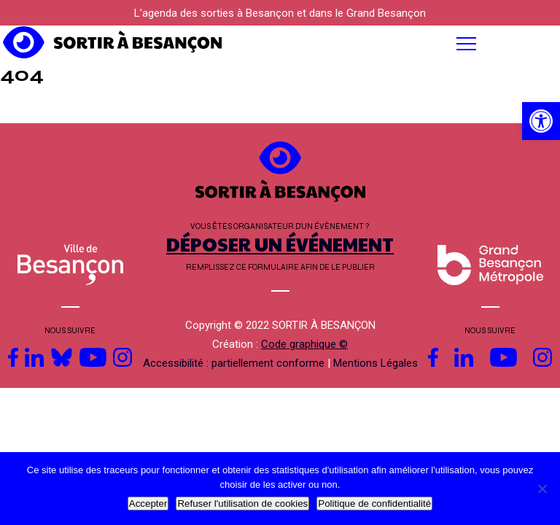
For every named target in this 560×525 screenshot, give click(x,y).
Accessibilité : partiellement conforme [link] (233, 363)
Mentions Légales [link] (375, 363)
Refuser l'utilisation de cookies (242, 503)
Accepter (148, 503)
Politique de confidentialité (374, 503)
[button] (350, 44)
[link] (541, 121)
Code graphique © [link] (304, 344)
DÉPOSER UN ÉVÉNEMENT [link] (280, 244)
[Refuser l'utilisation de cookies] (541, 488)
